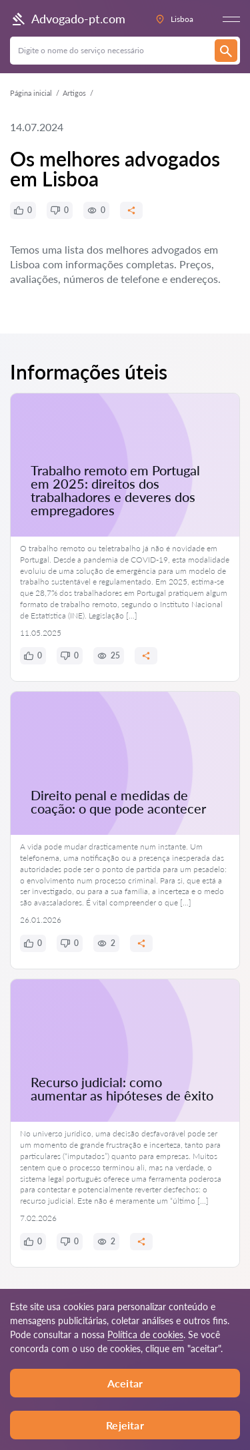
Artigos (74, 93)
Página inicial (31, 93)
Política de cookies (145, 1334)
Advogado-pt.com (67, 19)
